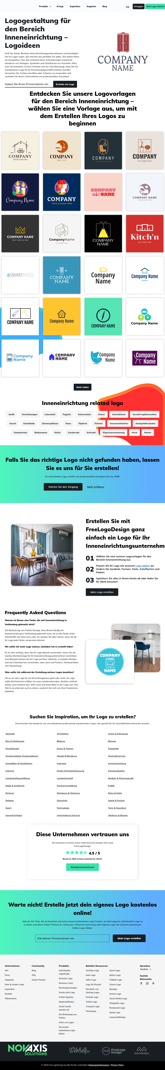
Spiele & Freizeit (116, 800)
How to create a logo (14, 984)
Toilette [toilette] (98, 423)
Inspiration (75, 6)
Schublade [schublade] (29, 423)
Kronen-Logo (115, 994)
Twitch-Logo (91, 1002)
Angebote (91, 6)
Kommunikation (116, 770)
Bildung (61, 741)
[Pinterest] (154, 983)
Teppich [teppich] (66, 414)
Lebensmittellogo (117, 1017)
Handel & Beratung (67, 756)
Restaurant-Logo (117, 1008)
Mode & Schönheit (15, 785)
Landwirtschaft (65, 778)
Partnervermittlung (67, 785)
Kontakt (8, 994)
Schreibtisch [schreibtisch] (119, 414)
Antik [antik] (12, 414)
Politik (111, 785)
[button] (20, 150)
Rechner (10, 793)
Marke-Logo (115, 975)
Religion (10, 800)
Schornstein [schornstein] (84, 414)
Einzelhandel (12, 748)
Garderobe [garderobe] (73, 432)
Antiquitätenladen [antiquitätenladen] (145, 423)
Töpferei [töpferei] (82, 423)
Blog (104, 6)
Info (6, 970)
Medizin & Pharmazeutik (121, 778)
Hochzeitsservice (117, 756)
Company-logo (93, 1006)
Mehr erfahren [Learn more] (95, 486)
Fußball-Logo (115, 980)
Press (7, 975)
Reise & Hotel (115, 793)
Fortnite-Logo (92, 997)
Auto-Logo (90, 975)
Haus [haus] (68, 423)
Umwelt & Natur (14, 815)
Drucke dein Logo (67, 992)
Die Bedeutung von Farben (67, 1016)
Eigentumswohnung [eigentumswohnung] (114, 432)
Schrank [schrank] (91, 432)
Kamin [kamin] (147, 432)
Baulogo (113, 989)
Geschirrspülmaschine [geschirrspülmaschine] (145, 414)
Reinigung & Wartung (68, 793)
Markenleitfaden (66, 1002)
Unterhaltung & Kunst (68, 815)
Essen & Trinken (65, 748)
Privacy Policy (117, 1065)
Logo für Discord (93, 984)
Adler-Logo (91, 980)
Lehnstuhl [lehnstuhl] (50, 414)
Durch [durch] (12, 423)
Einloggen (134, 6)
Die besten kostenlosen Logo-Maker (67, 1030)
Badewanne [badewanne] (41, 432)
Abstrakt (10, 733)
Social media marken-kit (65, 1008)
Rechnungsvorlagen (68, 988)
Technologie (63, 808)
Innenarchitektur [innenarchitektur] (119, 423)
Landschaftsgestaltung (18, 778)
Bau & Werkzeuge (15, 741)
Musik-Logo (114, 1012)
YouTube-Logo (92, 970)
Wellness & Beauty (118, 815)
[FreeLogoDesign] (19, 6)
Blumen (112, 741)
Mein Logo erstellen (151, 6)
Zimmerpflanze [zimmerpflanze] (50, 423)
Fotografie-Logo (116, 1003)
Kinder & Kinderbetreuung (70, 770)
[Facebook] (142, 983)
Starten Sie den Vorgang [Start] (63, 486)
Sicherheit (62, 800)
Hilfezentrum (11, 998)
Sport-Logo (114, 970)
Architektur (63, 733)
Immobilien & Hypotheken (19, 763)
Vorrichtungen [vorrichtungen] (29, 414)
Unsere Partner (39, 980)
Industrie (61, 763)
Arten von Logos (66, 1022)
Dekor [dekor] (101, 414)
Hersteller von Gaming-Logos (92, 991)
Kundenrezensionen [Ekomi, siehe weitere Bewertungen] (82, 867)
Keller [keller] (57, 432)
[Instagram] (148, 983)
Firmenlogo (91, 1011)
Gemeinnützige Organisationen (22, 756)
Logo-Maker (143, 565)
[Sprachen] (146, 969)
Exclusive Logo (65, 978)
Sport (8, 808)
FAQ (34, 975)
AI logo (60, 6)
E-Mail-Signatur (66, 997)
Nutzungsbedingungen (98, 1065)
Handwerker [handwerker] (20, 432)
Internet (10, 770)
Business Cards (66, 983)
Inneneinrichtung (117, 763)
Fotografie (113, 748)
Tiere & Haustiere (117, 808)
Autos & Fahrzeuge (118, 733)
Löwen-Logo (115, 984)
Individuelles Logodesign (65, 972)
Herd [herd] (134, 432)
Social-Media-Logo (118, 998)
